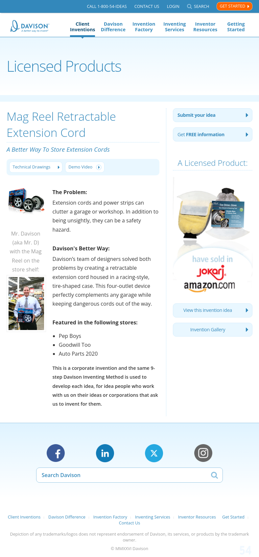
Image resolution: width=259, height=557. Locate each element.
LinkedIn (105, 453)
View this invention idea (207, 310)
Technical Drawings (32, 167)
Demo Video (80, 167)
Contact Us (146, 6)
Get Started (232, 6)
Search (201, 6)
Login (173, 6)
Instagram (203, 453)
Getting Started (236, 27)
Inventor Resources (205, 27)
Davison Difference (113, 27)
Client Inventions (82, 27)
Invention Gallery (207, 329)
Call (107, 6)
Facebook (56, 453)
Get (200, 134)
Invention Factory (143, 27)
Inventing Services (174, 27)
